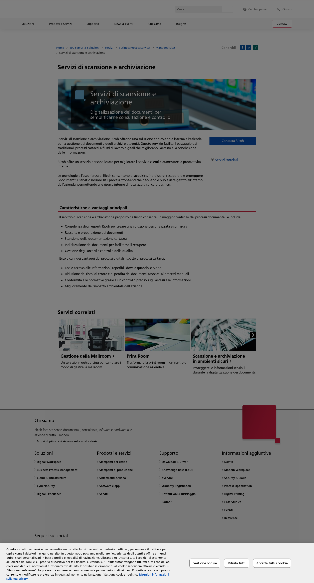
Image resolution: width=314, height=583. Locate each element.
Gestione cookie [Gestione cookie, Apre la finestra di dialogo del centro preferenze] (205, 563)
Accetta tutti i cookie (272, 563)
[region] (157, 563)
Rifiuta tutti (236, 563)
